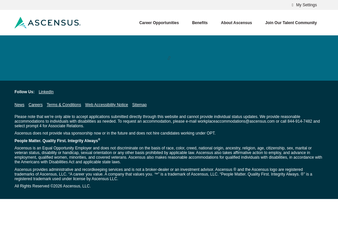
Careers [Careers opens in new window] (35, 104)
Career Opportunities (159, 22)
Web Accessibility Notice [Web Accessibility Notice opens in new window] (106, 104)
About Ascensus (236, 22)
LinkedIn (46, 92)
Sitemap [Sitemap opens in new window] (139, 104)
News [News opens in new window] (19, 104)
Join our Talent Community (291, 22)
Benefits (200, 22)
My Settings (303, 5)
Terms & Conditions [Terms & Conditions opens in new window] (64, 104)
